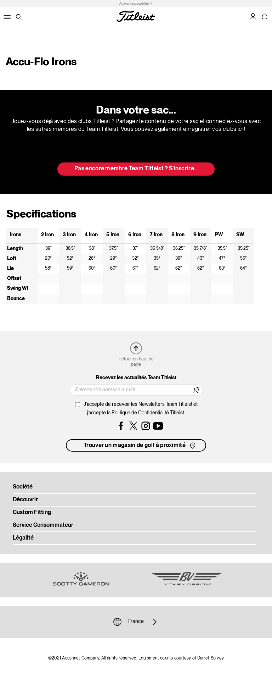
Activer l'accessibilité (134, 3)
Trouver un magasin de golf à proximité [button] (140, 445)
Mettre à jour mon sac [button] (136, 150)
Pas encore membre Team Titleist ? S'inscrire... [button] (136, 168)
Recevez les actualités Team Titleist (136, 378)
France (136, 622)
